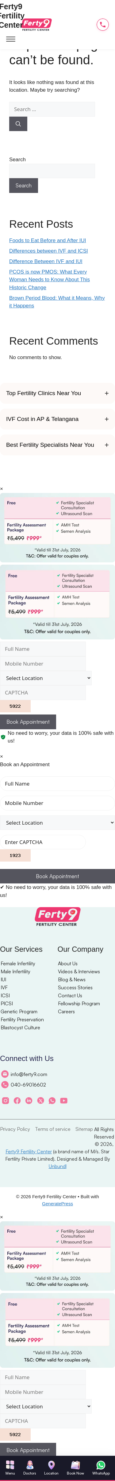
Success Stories (75, 987)
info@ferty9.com (24, 1074)
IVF (4, 987)
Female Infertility (18, 963)
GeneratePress (57, 1203)
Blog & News (72, 979)
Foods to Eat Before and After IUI (47, 240)
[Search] (18, 124)
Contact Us (70, 995)
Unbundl (58, 1166)
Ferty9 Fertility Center (29, 1151)
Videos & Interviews (79, 971)
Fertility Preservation (22, 1019)
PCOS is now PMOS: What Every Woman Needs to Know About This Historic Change (49, 279)
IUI (3, 979)
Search (17, 159)
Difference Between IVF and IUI (45, 261)
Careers (66, 1011)
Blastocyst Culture (20, 1027)
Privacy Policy (15, 1129)
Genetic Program (19, 1011)
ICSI (5, 995)
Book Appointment (28, 721)
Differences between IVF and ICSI (48, 251)
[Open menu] (10, 38)
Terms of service (53, 1129)
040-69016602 (23, 1085)
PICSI (7, 1003)
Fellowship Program (79, 1003)
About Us (68, 963)
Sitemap (84, 1129)
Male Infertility (15, 971)
